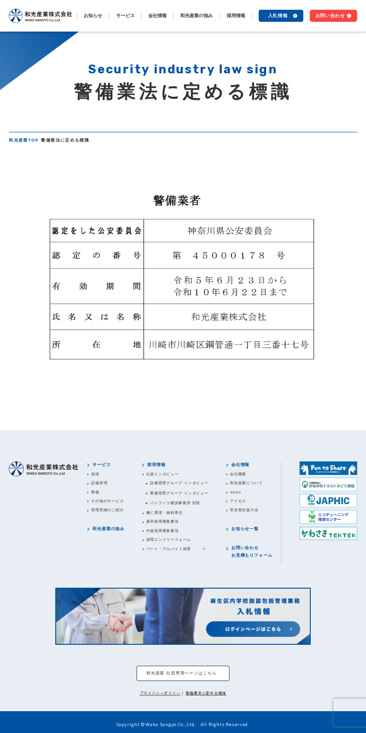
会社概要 (238, 474)
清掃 (95, 474)
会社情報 (240, 464)
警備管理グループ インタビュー (179, 493)
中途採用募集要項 (162, 531)
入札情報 (278, 15)
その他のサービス (107, 501)
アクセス (238, 501)
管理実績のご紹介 (107, 510)
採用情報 (156, 464)
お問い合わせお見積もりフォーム (252, 551)
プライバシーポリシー (160, 693)
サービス (101, 464)
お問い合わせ (330, 15)
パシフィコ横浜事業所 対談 (175, 503)
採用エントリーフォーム (168, 540)
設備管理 (99, 483)
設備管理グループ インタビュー (179, 483)
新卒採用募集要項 (162, 521)
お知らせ (93, 15)
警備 (95, 492)
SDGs (235, 492)
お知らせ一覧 (245, 528)
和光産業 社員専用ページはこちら (181, 673)
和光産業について (246, 483)
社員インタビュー (162, 474)
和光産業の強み (196, 15)
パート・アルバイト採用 (168, 549)
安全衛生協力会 (244, 510)
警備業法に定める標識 (206, 693)
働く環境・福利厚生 (164, 513)
